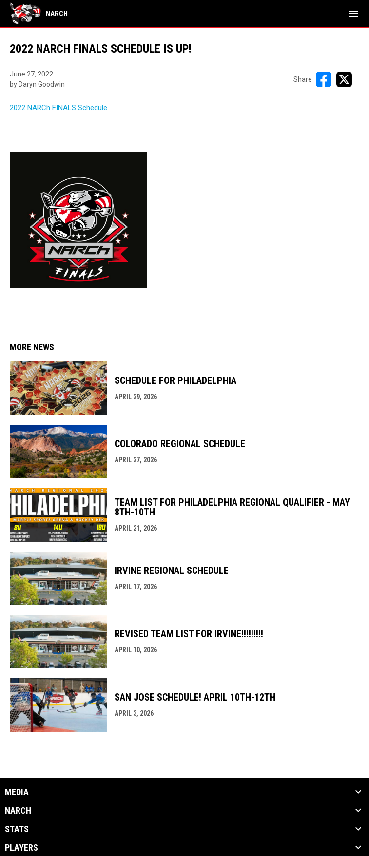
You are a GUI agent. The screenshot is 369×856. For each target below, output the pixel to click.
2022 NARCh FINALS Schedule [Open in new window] (58, 107)
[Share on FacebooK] (323, 79)
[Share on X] (344, 79)
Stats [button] (17, 829)
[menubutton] (353, 13)
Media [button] (17, 792)
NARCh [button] (18, 810)
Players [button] (21, 847)
